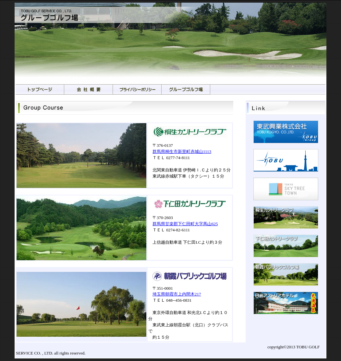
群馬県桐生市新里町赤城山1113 (181, 151)
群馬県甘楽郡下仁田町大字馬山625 (185, 223)
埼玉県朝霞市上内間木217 (176, 294)
